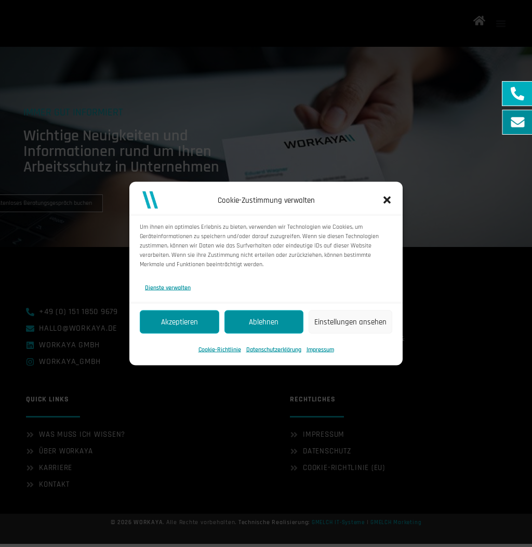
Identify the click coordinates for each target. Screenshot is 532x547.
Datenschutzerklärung (273, 350)
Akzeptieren (179, 322)
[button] (387, 200)
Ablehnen (263, 322)
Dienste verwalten (168, 288)
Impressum (320, 350)
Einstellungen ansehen (350, 322)
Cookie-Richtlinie (219, 350)
